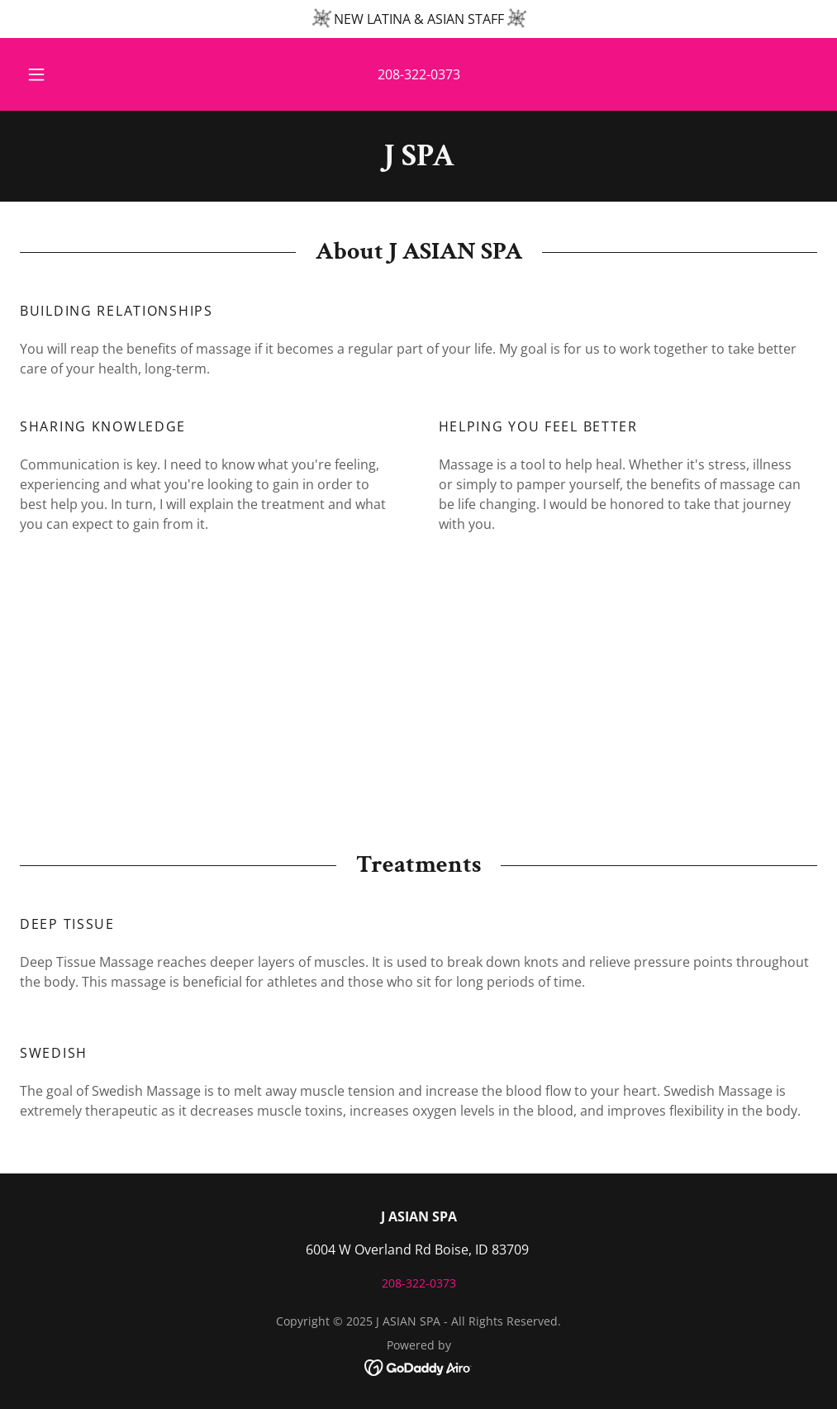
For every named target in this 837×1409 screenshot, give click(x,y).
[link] (418, 160)
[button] (56, 74)
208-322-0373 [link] (419, 74)
